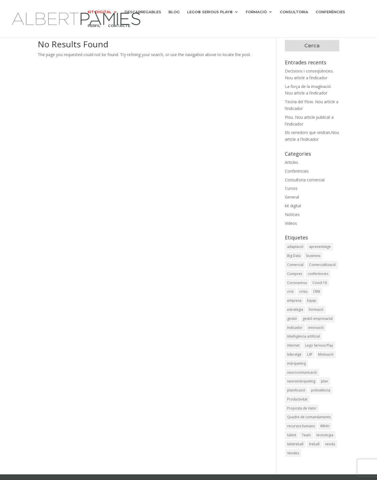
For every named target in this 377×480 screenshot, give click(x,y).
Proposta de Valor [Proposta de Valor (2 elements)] (301, 408)
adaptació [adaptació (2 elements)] (295, 246)
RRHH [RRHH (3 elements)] (324, 426)
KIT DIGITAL (100, 12)
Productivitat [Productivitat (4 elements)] (297, 399)
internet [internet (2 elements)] (293, 345)
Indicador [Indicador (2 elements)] (295, 327)
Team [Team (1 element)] (306, 435)
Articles (291, 162)
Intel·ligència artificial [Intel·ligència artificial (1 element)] (303, 336)
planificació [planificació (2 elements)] (296, 390)
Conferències (297, 171)
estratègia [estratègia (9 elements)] (295, 309)
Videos (291, 223)
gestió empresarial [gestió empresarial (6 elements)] (318, 318)
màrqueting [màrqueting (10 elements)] (296, 363)
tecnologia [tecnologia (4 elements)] (324, 435)
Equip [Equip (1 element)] (311, 300)
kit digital (293, 205)
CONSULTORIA (294, 12)
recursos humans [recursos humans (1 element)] (301, 426)
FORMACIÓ (256, 12)
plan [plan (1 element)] (324, 381)
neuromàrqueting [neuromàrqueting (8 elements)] (301, 381)
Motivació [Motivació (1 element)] (326, 354)
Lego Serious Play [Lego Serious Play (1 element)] (319, 345)
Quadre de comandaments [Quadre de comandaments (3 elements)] (309, 417)
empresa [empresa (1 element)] (294, 300)
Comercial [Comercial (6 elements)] (295, 264)
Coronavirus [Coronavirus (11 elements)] (297, 282)
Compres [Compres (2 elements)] (294, 273)
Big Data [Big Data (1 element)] (294, 255)
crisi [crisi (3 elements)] (290, 291)
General (292, 197)
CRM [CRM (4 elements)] (316, 291)
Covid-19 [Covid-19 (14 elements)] (319, 282)
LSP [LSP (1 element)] (309, 354)
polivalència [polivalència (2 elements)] (320, 390)
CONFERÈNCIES (330, 12)
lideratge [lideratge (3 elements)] (294, 354)
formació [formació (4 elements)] (316, 309)
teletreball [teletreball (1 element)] (295, 444)
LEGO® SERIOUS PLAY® (210, 12)
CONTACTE (119, 26)
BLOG (174, 12)
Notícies (292, 214)
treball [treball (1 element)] (314, 444)
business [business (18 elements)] (313, 255)
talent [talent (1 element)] (291, 435)
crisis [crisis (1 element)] (303, 291)
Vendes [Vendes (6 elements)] (293, 453)
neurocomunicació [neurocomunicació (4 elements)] (302, 372)
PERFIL (94, 26)
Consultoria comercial (305, 179)
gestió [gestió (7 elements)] (292, 318)
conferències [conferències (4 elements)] (318, 273)
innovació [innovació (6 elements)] (316, 327)
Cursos (291, 188)
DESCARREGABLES (143, 12)
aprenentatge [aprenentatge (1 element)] (320, 246)
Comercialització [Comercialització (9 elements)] (322, 264)
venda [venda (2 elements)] (330, 444)
